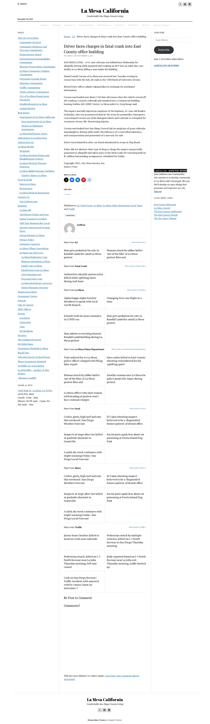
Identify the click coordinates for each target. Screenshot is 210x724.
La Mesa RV (25, 210)
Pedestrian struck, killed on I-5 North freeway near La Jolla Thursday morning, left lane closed (82, 562)
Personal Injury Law (31, 278)
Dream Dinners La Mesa (32, 235)
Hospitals (25, 151)
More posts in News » (137, 468)
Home (43, 25)
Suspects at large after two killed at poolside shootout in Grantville (83, 438)
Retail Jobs (23, 352)
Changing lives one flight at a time (124, 299)
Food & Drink (85, 25)
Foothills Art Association (31, 365)
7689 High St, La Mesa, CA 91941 (35, 390)
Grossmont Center (27, 296)
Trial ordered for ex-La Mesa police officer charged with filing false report (83, 361)
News (144, 25)
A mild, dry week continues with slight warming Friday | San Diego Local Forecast (83, 455)
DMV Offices (24, 309)
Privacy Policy (27, 239)
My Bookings (26, 331)
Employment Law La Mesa (35, 270)
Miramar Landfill (27, 378)
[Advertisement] (173, 120)
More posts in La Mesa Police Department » (129, 349)
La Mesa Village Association (34, 248)
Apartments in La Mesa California (37, 117)
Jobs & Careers (160, 25)
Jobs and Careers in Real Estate (34, 357)
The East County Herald (166, 215)
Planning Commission (31, 83)
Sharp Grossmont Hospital (32, 361)
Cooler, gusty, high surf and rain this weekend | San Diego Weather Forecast (82, 420)
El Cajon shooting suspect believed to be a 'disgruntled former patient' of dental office (125, 420)
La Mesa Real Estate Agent (33, 133)
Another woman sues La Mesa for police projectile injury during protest (126, 378)
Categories (25, 322)
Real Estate (103, 25)
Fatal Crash (86, 205)
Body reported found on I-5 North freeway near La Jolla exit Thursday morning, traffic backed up (126, 562)
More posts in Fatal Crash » (135, 266)
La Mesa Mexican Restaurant (35, 192)
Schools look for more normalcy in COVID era (82, 317)
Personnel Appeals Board (33, 78)
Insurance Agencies (30, 244)
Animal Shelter (27, 108)
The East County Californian (168, 211)
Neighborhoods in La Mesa (33, 104)
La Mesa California (105, 10)
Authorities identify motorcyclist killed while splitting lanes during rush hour (83, 277)
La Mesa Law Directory (31, 252)
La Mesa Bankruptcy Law (34, 257)
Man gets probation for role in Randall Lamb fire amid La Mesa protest (82, 254)
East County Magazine (165, 204)
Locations (25, 318)
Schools (22, 300)
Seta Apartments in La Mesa (36, 121)
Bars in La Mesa (28, 184)
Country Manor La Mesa (33, 175)
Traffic (71, 209)
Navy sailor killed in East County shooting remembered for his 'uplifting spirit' (126, 361)
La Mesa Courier (162, 208)
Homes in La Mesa (27, 291)
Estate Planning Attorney (34, 287)
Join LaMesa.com (28, 201)
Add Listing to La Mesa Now (32, 138)
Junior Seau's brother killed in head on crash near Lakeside (81, 537)
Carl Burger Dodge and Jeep (34, 214)
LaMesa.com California (166, 65)
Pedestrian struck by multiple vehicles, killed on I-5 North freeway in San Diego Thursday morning (125, 540)
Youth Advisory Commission (34, 91)
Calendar (56, 25)
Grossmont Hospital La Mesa (33, 348)
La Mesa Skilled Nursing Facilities (37, 171)
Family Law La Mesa (31, 265)
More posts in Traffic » (137, 527)
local (133, 205)
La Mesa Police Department (116, 205)
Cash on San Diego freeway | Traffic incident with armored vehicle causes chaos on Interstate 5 (81, 583)
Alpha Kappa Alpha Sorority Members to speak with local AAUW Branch (81, 301)
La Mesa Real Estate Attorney (36, 283)
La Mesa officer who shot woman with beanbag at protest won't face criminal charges (83, 396)
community (70, 215)
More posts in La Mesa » (136, 290)
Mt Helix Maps (25, 344)
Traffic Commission (30, 87)
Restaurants (26, 188)
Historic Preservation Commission (37, 66)
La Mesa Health (26, 146)
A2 (73, 36)
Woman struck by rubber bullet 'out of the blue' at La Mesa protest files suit (125, 254)
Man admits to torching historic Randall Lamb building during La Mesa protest (83, 337)
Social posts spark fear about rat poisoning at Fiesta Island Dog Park (125, 438)
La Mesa (97, 205)
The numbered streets (29, 339)
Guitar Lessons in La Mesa (33, 218)
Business (68, 25)
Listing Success (26, 142)
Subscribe (164, 49)
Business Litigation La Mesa (35, 261)
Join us (158, 191)
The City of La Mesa (28, 38)
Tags (22, 326)
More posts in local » (138, 408)
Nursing (22, 335)
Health (118, 25)
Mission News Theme (96, 720)
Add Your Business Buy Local (35, 223)
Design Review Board (30, 54)
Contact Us (23, 197)
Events (21, 313)
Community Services (30, 42)
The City (132, 25)
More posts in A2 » (139, 242)
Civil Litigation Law (31, 274)
